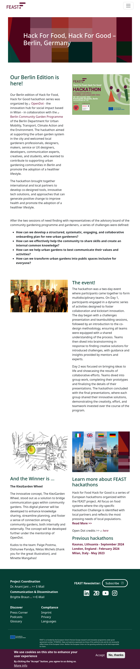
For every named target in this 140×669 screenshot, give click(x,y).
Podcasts (16, 617)
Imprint (46, 612)
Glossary (16, 621)
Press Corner (19, 612)
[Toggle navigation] (128, 5)
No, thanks (115, 657)
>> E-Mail (36, 587)
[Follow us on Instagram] (115, 593)
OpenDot (36, 103)
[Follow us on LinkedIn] (86, 593)
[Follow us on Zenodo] (96, 593)
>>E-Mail (37, 597)
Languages (48, 621)
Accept (100, 657)
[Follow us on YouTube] (105, 593)
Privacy (46, 617)
